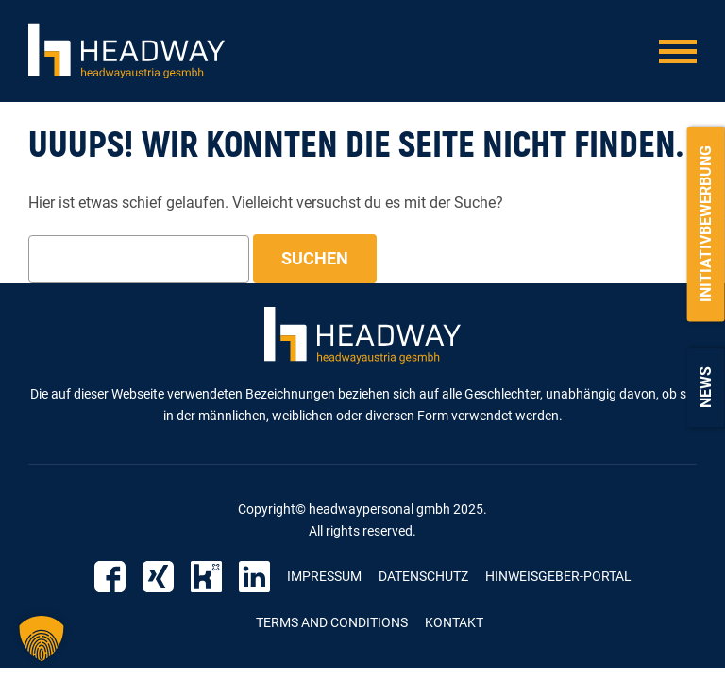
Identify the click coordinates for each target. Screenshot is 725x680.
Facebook (110, 576)
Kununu (206, 576)
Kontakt (454, 622)
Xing (158, 576)
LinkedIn (254, 576)
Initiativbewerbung (706, 223)
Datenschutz (423, 576)
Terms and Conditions (332, 622)
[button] (41, 638)
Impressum (324, 576)
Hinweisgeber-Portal (558, 576)
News (706, 387)
